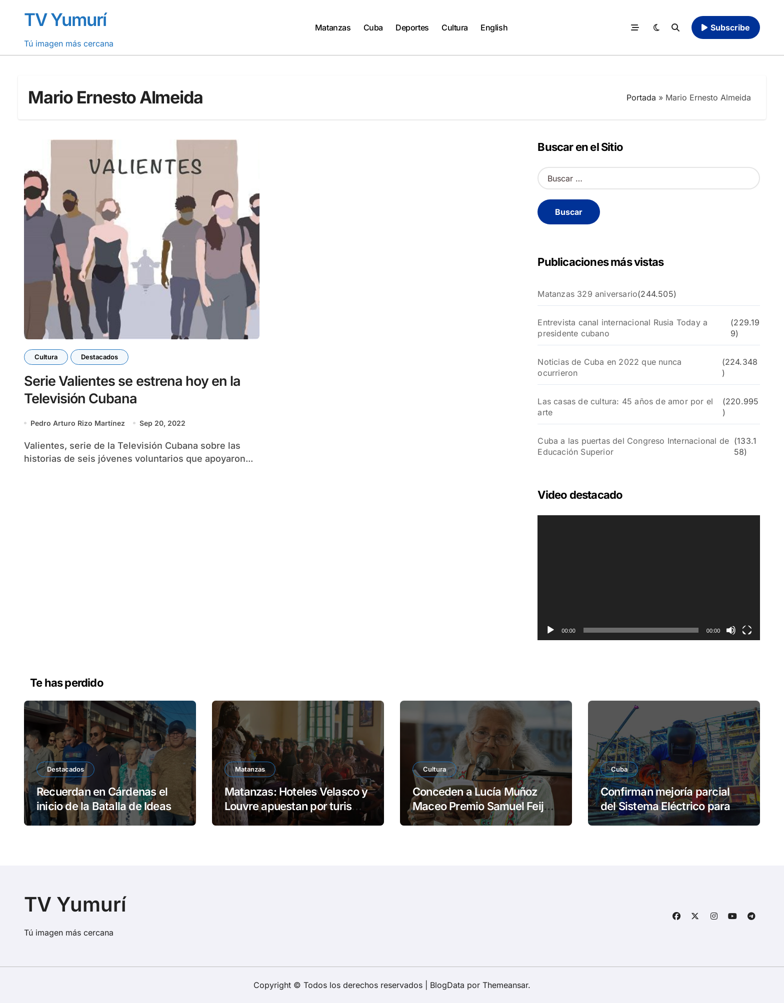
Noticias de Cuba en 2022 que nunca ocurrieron (610, 367)
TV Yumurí (65, 19)
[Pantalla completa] (747, 630)
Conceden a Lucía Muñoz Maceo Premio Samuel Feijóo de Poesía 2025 (484, 806)
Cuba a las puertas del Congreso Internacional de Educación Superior (633, 446)
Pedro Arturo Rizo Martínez (77, 423)
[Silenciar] (731, 630)
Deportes (412, 27)
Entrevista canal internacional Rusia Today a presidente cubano (623, 327)
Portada (641, 97)
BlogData (447, 985)
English (494, 27)
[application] (649, 577)
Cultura (455, 27)
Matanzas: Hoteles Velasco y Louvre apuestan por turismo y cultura (296, 806)
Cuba (373, 27)
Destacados (99, 357)
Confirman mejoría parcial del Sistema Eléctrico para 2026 (665, 806)
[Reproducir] (551, 630)
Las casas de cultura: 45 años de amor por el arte (625, 406)
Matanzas (332, 27)
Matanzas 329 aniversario (588, 294)
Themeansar (505, 985)
